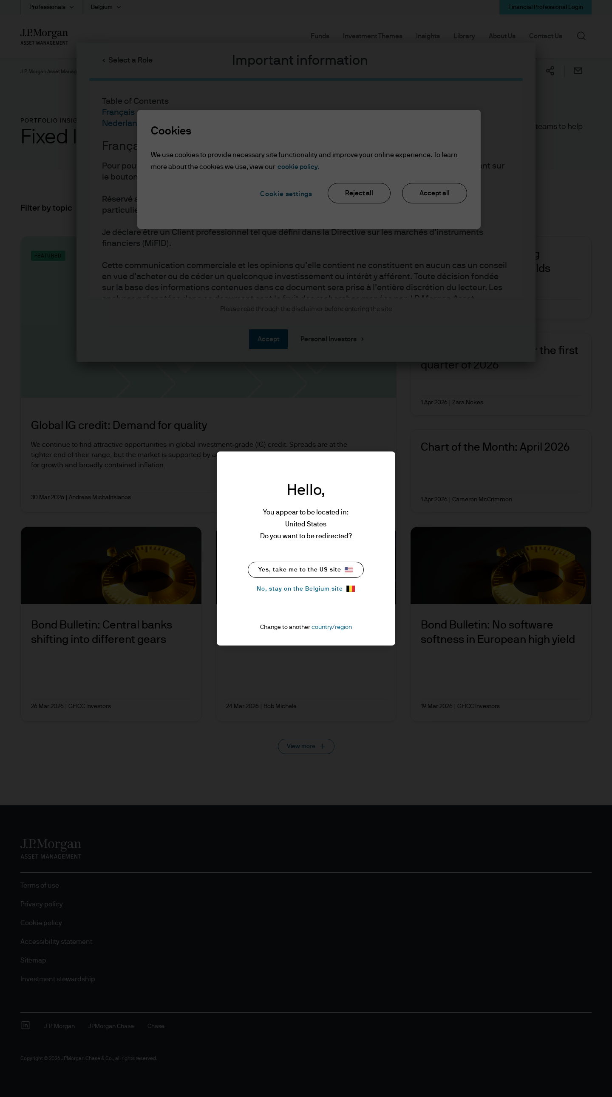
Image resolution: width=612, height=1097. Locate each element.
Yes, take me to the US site (305, 570)
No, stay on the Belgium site (306, 589)
